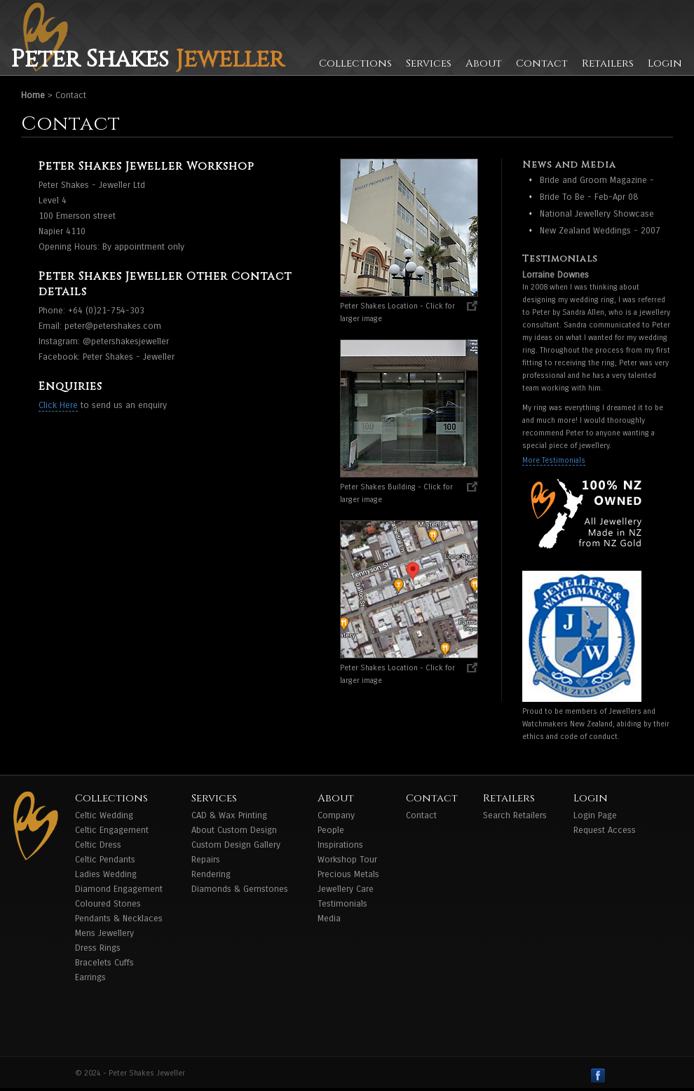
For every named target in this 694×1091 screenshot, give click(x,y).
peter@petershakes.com (112, 326)
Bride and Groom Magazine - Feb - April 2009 (597, 181)
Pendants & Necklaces (119, 918)
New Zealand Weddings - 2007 (600, 230)
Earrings (90, 977)
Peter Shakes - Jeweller (129, 356)
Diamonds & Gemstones (239, 889)
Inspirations (340, 845)
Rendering (211, 874)
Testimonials (342, 903)
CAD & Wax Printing (229, 815)
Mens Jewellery (104, 933)
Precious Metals (348, 874)
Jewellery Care (346, 889)
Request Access (604, 830)
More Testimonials (553, 460)
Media (329, 918)
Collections (355, 63)
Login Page (595, 815)
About (483, 63)
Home (33, 95)
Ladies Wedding (106, 874)
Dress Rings (98, 948)
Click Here (58, 405)
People (331, 830)
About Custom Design (234, 830)
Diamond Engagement (119, 889)
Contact (542, 63)
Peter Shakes (147, 59)
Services (428, 63)
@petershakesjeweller (126, 341)
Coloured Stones (108, 903)
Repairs (205, 859)
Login (665, 63)
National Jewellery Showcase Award (597, 215)
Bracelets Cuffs (104, 962)
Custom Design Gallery (235, 845)
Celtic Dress (98, 845)
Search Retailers (515, 815)
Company (336, 815)
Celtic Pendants (105, 859)
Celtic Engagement (112, 830)
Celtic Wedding (104, 815)
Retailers (608, 63)
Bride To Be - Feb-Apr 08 (589, 197)
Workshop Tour (347, 859)
